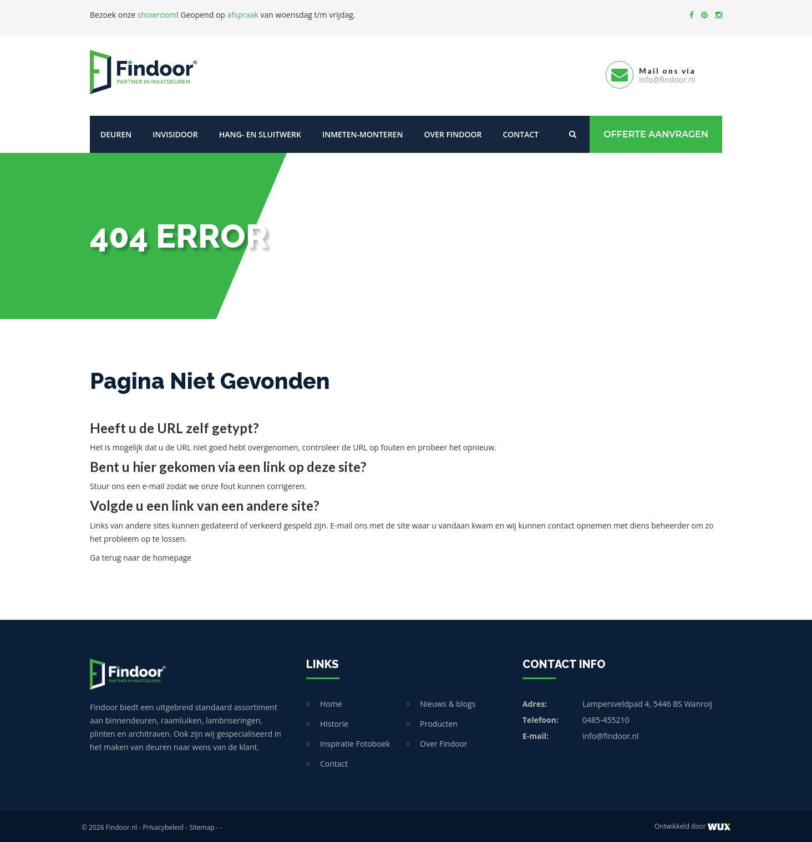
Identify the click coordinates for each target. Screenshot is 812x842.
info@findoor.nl (610, 733)
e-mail (153, 484)
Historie (334, 721)
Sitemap (202, 824)
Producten (439, 721)
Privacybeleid (163, 824)
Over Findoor (452, 131)
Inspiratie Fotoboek (355, 741)
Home (331, 701)
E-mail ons (348, 522)
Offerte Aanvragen (655, 131)
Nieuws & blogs (447, 701)
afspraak (242, 14)
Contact (521, 131)
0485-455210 (606, 717)
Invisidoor (175, 131)
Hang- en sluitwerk (260, 131)
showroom (157, 14)
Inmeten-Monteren (362, 131)
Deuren (115, 131)
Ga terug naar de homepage (140, 555)
